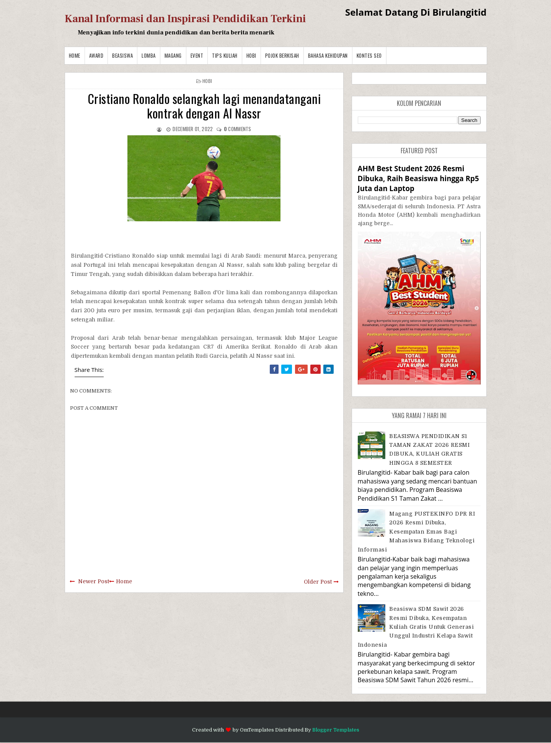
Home (74, 55)
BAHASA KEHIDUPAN (328, 55)
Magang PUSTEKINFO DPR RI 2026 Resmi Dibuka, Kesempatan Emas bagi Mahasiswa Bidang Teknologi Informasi (416, 532)
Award (96, 55)
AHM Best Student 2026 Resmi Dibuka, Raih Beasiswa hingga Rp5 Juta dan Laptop (418, 178)
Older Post (318, 582)
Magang (173, 55)
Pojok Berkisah (282, 55)
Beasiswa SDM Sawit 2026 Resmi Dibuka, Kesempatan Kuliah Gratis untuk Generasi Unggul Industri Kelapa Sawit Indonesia (416, 627)
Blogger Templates (335, 730)
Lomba (149, 55)
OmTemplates (257, 730)
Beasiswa (122, 55)
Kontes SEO (369, 55)
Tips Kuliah (225, 55)
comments (237, 129)
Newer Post (93, 581)
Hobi (251, 55)
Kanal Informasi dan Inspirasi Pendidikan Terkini (185, 19)
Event (197, 55)
